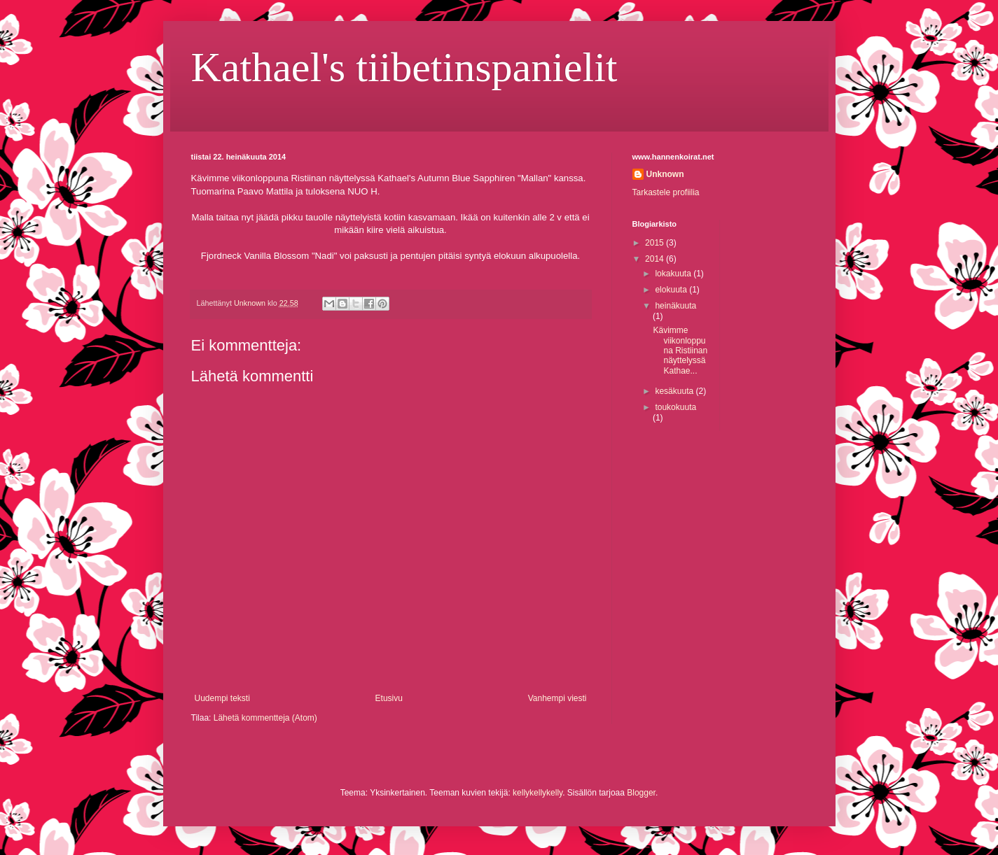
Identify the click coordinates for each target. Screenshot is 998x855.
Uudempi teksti (222, 698)
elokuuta (672, 290)
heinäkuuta (675, 306)
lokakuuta (674, 273)
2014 (655, 259)
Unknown (665, 174)
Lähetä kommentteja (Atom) (265, 718)
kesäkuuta (675, 391)
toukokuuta (675, 407)
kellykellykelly (537, 793)
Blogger (641, 793)
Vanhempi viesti (557, 698)
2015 (655, 243)
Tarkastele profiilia (666, 192)
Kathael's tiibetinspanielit (404, 67)
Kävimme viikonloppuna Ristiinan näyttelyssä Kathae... (680, 350)
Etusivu (389, 698)
